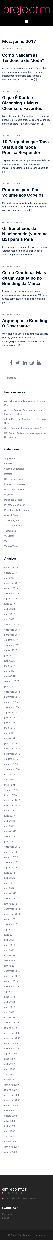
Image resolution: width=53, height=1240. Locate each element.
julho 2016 (9, 717)
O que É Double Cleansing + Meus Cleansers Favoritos (22, 103)
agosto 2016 (10, 712)
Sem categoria (11, 520)
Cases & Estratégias (14, 468)
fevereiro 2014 (11, 790)
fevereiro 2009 (11, 1084)
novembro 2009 (12, 1038)
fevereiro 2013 (11, 836)
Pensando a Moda (13, 499)
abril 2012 (9, 888)
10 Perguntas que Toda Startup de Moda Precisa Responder (25, 147)
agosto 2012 (10, 867)
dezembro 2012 (12, 847)
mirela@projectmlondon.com (21, 1198)
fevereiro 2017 (11, 681)
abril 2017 (9, 671)
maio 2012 (9, 883)
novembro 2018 (12, 583)
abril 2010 (9, 1012)
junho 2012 (9, 878)
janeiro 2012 (10, 903)
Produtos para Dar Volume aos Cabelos (23, 192)
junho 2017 (9, 660)
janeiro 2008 (10, 1152)
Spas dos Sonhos (13, 525)
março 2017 (10, 676)
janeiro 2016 (10, 743)
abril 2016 (9, 733)
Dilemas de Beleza (13, 479)
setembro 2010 (12, 986)
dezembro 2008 (12, 1095)
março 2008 (10, 1141)
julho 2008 (9, 1121)
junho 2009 (9, 1064)
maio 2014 (9, 774)
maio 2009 (9, 1069)
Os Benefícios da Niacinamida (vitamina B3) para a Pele (25, 234)
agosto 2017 (10, 650)
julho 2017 (9, 655)
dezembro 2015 (12, 748)
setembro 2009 (12, 1048)
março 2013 (10, 831)
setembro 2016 (12, 707)
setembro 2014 (12, 769)
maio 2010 (9, 1007)
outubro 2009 (11, 1043)
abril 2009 (9, 1074)
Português (7, 1214)
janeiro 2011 (10, 965)
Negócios (9, 494)
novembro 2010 (12, 976)
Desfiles (8, 474)
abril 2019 (9, 578)
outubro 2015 (11, 759)
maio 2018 (9, 614)
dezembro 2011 (12, 909)
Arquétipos (9, 458)
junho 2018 (9, 609)
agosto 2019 (10, 572)
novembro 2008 (12, 1100)
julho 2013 (9, 816)
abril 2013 (9, 826)
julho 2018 (9, 603)
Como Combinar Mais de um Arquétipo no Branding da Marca (24, 278)
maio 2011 (9, 945)
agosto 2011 (10, 929)
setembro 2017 (12, 645)
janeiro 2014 (10, 795)
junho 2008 (9, 1126)
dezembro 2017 (12, 629)
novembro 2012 (12, 852)
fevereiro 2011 (11, 960)
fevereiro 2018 (11, 624)
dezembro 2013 (12, 800)
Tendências (10, 531)
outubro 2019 (11, 567)
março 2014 (10, 785)
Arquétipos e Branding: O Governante (25, 323)
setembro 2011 (12, 924)
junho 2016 (9, 722)
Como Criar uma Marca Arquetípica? (22, 428)
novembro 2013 (12, 805)
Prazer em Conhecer (14, 505)
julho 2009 (9, 1059)
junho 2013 (9, 821)
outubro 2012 (11, 857)
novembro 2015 (12, 754)
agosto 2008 (10, 1115)
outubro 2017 (11, 640)
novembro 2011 (12, 914)
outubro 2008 (11, 1105)
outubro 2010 (11, 981)
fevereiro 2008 (11, 1146)
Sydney (41, 1235)
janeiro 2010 (10, 1028)
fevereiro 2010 (11, 1022)
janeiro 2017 (10, 686)
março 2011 (10, 955)
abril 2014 (9, 779)
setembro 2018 (12, 593)
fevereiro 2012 (11, 898)
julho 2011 (9, 934)
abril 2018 (9, 619)
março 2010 (10, 1017)
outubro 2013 (11, 810)
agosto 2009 (10, 1053)
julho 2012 (9, 872)
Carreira (8, 463)
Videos (19, 49)
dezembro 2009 (12, 1033)
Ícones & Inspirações (14, 484)
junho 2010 (9, 1002)
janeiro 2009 (10, 1090)
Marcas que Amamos (15, 489)
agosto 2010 (10, 991)
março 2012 (10, 893)
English (5, 1217)
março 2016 (10, 738)
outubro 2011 (11, 919)
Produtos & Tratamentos (16, 510)
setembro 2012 (12, 862)
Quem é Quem (11, 515)
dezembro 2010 (12, 971)
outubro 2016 (11, 702)
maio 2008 (9, 1131)
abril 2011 (9, 950)
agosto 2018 (10, 598)
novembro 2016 (12, 697)
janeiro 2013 (10, 841)
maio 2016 (9, 728)
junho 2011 (9, 940)
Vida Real (9, 536)
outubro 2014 (11, 764)
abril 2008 (9, 1136)
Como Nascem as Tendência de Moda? (23, 57)
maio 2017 (9, 666)
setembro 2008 (12, 1110)
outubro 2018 (11, 588)
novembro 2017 (12, 634)
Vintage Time (11, 546)
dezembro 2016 (12, 691)
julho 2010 (9, 997)
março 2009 (10, 1079)
